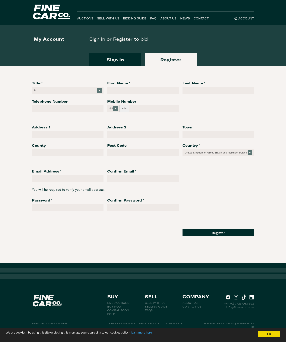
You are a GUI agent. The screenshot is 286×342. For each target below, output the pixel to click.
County (39, 145)
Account (244, 18)
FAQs (149, 310)
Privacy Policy (149, 323)
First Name (117, 83)
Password (41, 200)
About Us (168, 18)
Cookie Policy (172, 323)
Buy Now (114, 306)
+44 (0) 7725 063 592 (239, 303)
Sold (111, 314)
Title (36, 83)
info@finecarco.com (240, 307)
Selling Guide (156, 306)
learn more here (141, 332)
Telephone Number (50, 101)
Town (187, 127)
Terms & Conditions (121, 323)
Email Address (45, 171)
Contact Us (192, 306)
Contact (201, 18)
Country (190, 145)
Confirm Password (124, 200)
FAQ (153, 18)
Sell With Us (108, 18)
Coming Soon (118, 310)
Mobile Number (121, 101)
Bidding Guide (134, 18)
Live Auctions (118, 303)
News (185, 18)
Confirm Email (120, 171)
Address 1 (41, 127)
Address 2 (116, 127)
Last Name (193, 83)
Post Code (117, 145)
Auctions (85, 18)
